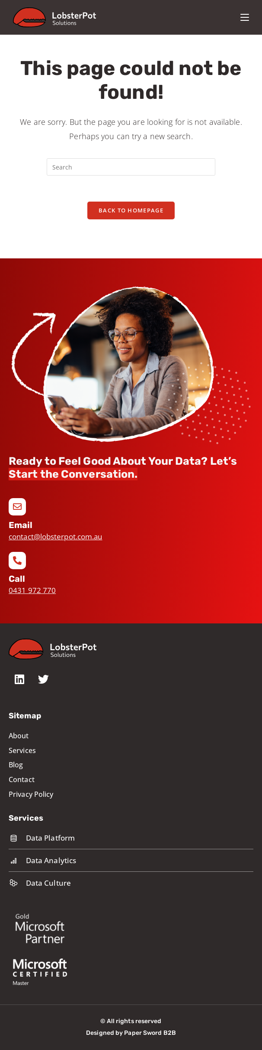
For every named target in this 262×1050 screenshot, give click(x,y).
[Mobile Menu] (244, 17)
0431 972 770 (32, 590)
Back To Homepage (131, 210)
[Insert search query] (131, 167)
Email (21, 525)
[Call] (17, 560)
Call (17, 579)
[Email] (17, 506)
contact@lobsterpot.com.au (55, 536)
